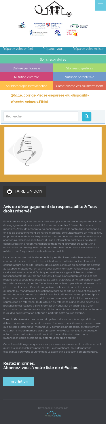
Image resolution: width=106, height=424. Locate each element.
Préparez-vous (53, 48)
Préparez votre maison (88, 48)
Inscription (19, 381)
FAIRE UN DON (24, 192)
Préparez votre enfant (17, 48)
